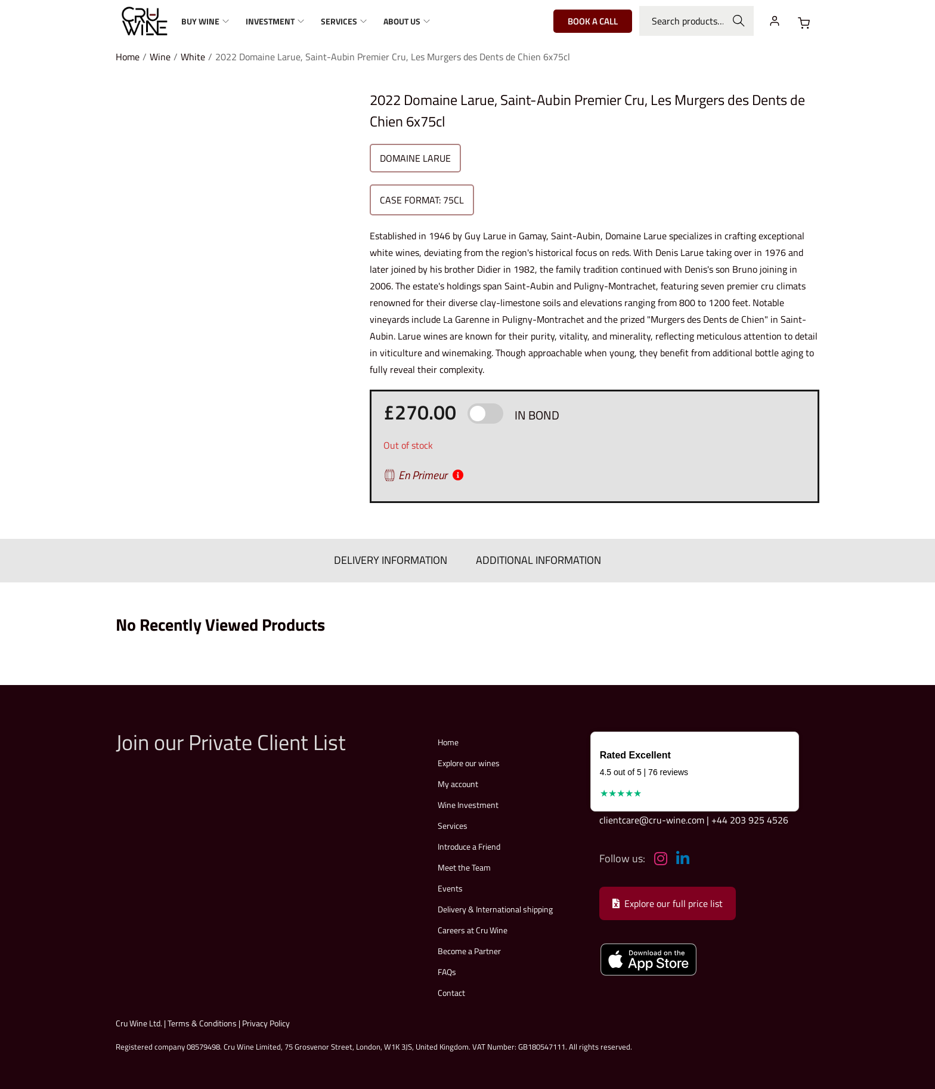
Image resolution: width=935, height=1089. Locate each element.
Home (128, 57)
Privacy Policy (266, 1020)
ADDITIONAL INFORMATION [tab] (534, 559)
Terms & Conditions (202, 1020)
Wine (160, 57)
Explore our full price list (667, 900)
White (193, 57)
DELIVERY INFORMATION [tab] (394, 559)
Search (739, 21)
